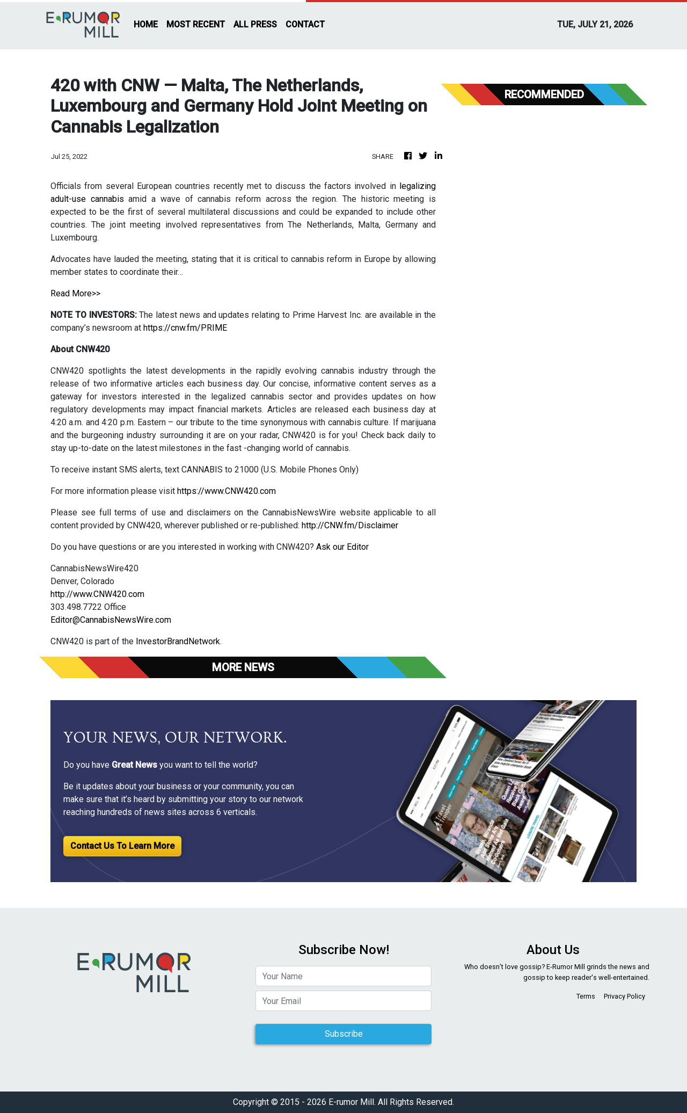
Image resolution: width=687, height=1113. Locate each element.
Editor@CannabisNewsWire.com (110, 620)
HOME (146, 24)
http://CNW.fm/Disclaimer (350, 525)
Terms (585, 996)
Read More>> (75, 293)
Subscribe (344, 1034)
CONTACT (305, 24)
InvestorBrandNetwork (178, 641)
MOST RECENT (195, 24)
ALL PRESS (255, 24)
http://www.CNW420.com (97, 594)
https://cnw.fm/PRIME (185, 328)
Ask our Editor (342, 547)
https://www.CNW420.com (226, 491)
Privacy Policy (624, 996)
